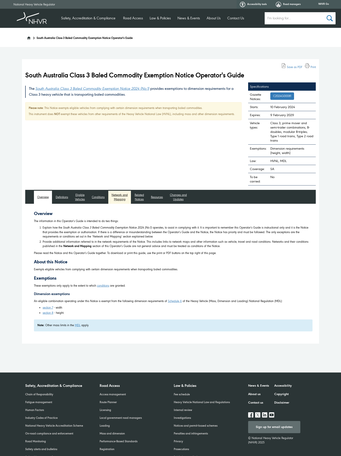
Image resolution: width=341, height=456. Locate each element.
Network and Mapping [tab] (120, 197)
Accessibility (283, 386)
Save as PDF (291, 67)
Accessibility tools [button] (253, 4)
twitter (257, 413)
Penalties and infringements (191, 433)
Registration (107, 449)
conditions (103, 285)
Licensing (105, 410)
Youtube (271, 413)
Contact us (255, 402)
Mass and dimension (112, 433)
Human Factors (34, 410)
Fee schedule (182, 394)
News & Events (188, 18)
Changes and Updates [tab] (178, 197)
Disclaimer (281, 402)
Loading (105, 426)
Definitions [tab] (62, 197)
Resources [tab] (157, 197)
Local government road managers (121, 418)
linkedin (264, 413)
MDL (77, 325)
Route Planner (108, 402)
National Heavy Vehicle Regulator (34, 4)
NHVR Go (323, 4)
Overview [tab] (43, 197)
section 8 (48, 312)
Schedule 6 (175, 301)
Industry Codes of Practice (41, 418)
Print (310, 67)
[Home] (26, 37)
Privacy (178, 441)
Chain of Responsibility (39, 394)
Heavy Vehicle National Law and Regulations (202, 402)
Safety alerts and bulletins (41, 449)
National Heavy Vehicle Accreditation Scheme (54, 426)
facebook (250, 413)
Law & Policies (160, 18)
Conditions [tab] (98, 197)
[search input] (294, 18)
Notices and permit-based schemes (195, 426)
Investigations (182, 418)
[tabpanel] (173, 271)
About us (254, 394)
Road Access (133, 18)
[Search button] (330, 18)
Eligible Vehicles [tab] (80, 197)
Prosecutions (181, 449)
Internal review (183, 410)
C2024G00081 (282, 96)
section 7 (48, 307)
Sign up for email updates (274, 427)
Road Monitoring (35, 441)
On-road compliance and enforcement (49, 433)
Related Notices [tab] (139, 197)
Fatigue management (38, 402)
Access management (113, 394)
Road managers (288, 4)
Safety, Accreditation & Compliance (88, 18)
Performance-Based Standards (118, 441)
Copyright (281, 394)
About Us (214, 18)
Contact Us (235, 18)
